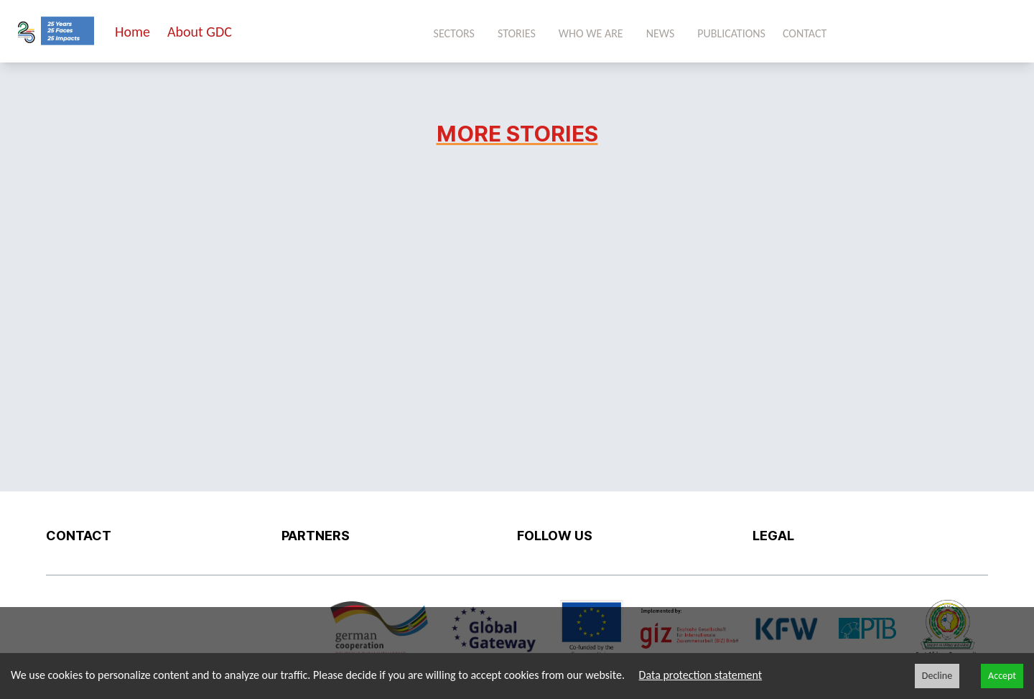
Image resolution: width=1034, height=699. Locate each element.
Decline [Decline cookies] (937, 676)
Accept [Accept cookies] (1002, 676)
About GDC (199, 31)
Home (132, 31)
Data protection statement (701, 675)
